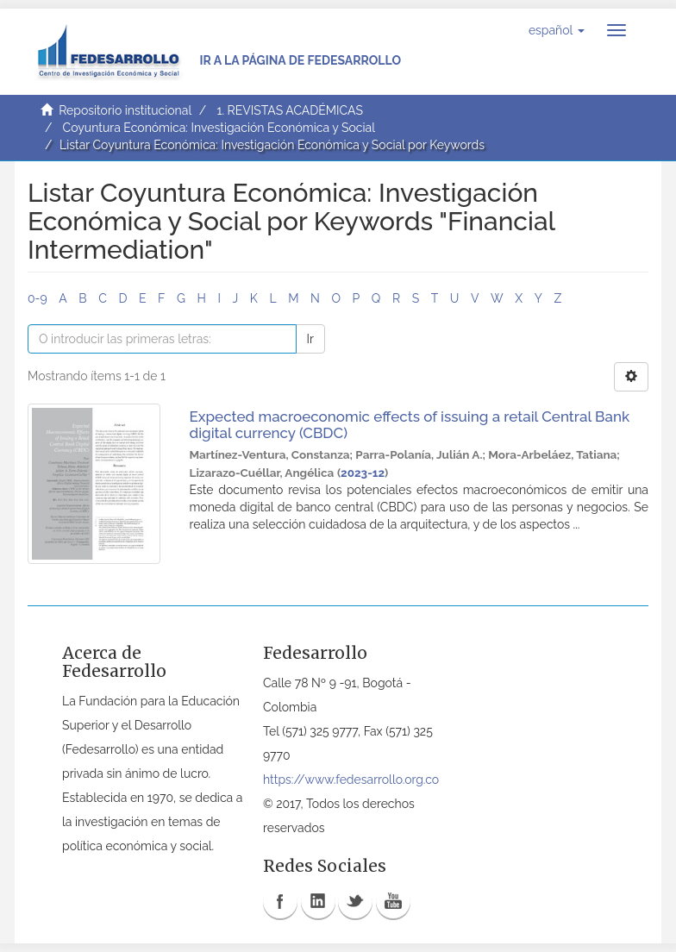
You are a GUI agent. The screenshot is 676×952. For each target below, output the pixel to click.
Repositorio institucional (125, 110)
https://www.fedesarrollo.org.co (351, 779)
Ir (310, 339)
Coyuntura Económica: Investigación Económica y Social (219, 128)
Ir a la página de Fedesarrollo (300, 60)
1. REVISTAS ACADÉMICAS (289, 110)
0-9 (37, 298)
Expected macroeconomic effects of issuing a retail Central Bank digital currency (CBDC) (410, 425)
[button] (557, 30)
